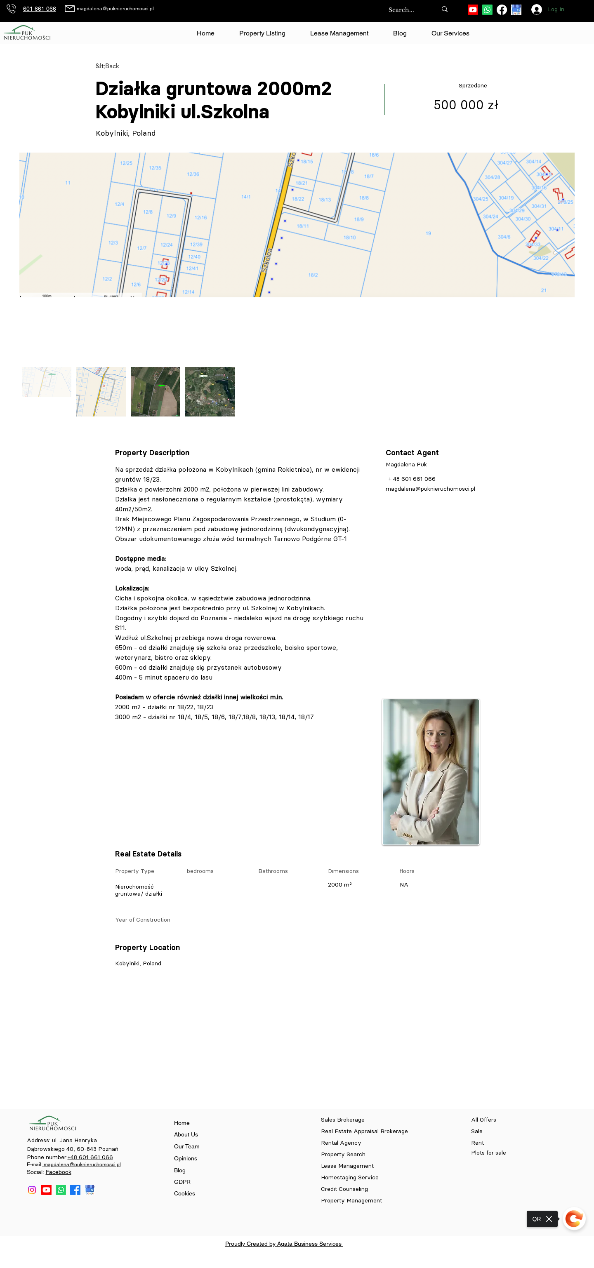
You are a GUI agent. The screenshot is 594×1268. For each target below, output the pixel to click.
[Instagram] (32, 1190)
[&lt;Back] (124, 66)
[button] (450, 33)
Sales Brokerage (343, 1119)
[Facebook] (502, 10)
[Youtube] (473, 10)
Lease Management (347, 1165)
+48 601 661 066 (90, 1157)
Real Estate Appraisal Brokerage (364, 1131)
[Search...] (404, 10)
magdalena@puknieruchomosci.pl (115, 9)
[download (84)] (516, 10)
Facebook (58, 1172)
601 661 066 (39, 8)
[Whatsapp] (487, 10)
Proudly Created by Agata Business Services (284, 1243)
